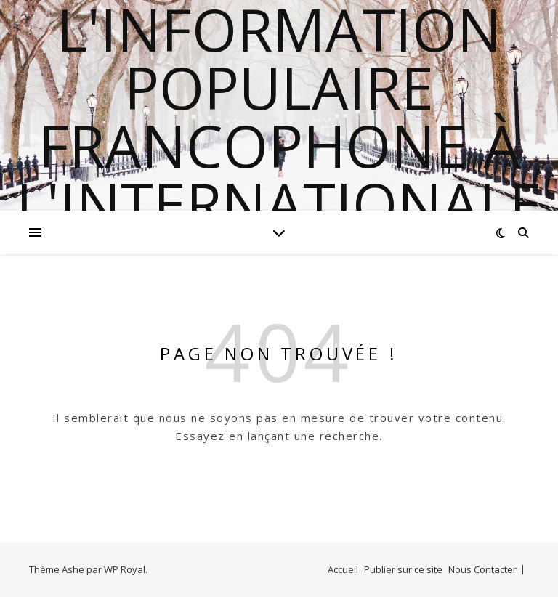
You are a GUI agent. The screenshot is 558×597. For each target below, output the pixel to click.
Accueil (343, 569)
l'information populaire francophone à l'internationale (279, 116)
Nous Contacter (482, 569)
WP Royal (124, 569)
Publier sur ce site (403, 569)
